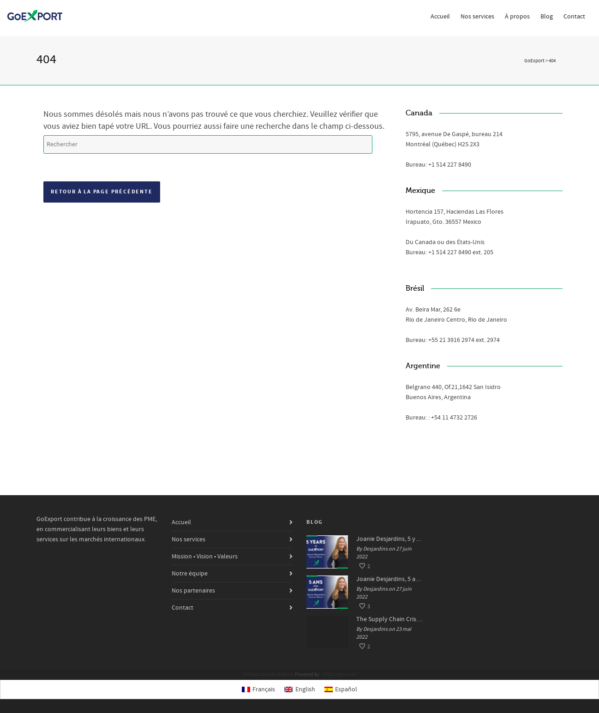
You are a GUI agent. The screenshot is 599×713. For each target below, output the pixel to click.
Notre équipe (190, 573)
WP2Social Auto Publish (268, 674)
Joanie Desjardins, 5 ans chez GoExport (389, 579)
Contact (574, 16)
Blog (546, 16)
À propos (517, 16)
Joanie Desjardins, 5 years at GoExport (389, 539)
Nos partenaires (193, 591)
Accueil (440, 16)
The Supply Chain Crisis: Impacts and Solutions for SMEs (389, 619)
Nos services (477, 16)
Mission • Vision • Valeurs (205, 556)
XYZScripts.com (339, 674)
